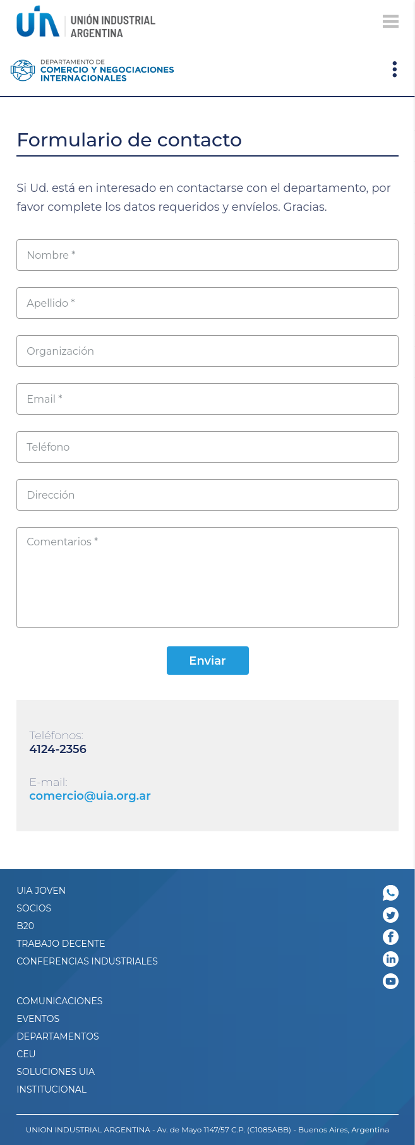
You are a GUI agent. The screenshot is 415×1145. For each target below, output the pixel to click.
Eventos (37, 1018)
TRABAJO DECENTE (60, 943)
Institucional (51, 1089)
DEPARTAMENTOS (57, 1036)
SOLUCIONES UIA (55, 1071)
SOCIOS (33, 908)
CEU (25, 1054)
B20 (25, 926)
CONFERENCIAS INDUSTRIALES (87, 961)
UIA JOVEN (41, 890)
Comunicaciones (59, 1001)
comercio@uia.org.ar (89, 796)
